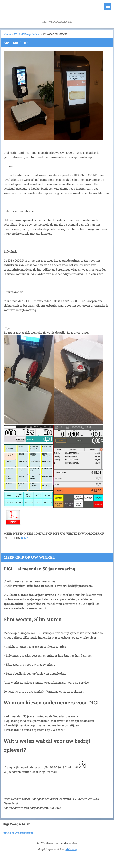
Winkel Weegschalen (26, 34)
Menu (107, 6)
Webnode (71, 849)
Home (7, 34)
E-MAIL (26, 538)
